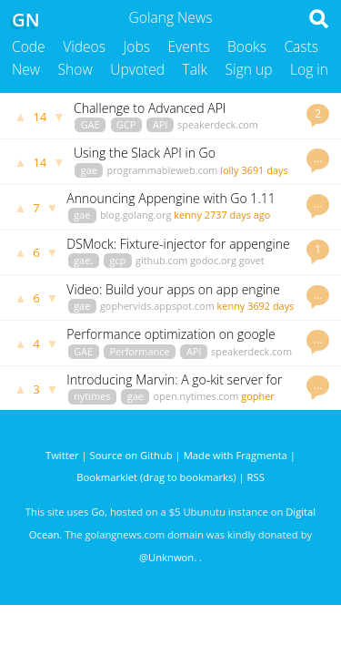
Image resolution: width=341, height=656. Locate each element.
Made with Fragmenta (235, 455)
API (160, 124)
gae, (83, 260)
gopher (257, 396)
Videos (84, 46)
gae (89, 170)
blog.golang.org (136, 214)
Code (28, 46)
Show (75, 69)
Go (98, 511)
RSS (256, 477)
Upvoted (137, 69)
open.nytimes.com (196, 396)
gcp (118, 260)
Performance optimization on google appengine (170, 342)
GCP (125, 124)
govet (252, 260)
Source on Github (131, 455)
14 (39, 116)
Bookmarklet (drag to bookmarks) (156, 477)
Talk (195, 69)
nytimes (92, 396)
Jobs (136, 46)
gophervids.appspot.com (157, 306)
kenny (188, 214)
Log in (309, 69)
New (26, 69)
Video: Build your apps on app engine (173, 289)
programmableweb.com (161, 170)
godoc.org (213, 260)
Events (189, 46)
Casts (301, 46)
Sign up (249, 69)
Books (246, 46)
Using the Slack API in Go (145, 152)
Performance (139, 351)
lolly (229, 170)
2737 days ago (238, 214)
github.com (161, 260)
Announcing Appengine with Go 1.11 (170, 198)
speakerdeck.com (217, 124)
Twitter (62, 455)
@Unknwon (166, 557)
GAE (90, 124)
